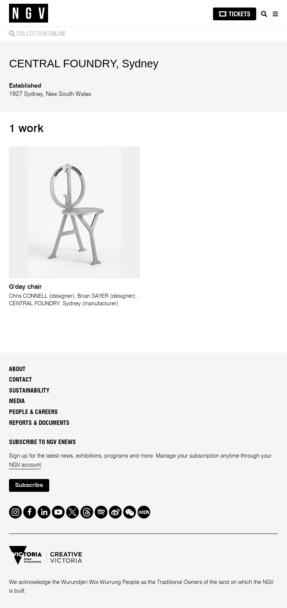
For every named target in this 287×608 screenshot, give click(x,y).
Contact (20, 380)
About (17, 369)
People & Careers (33, 412)
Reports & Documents (39, 423)
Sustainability (29, 391)
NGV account (25, 465)
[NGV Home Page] (28, 13)
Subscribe (29, 485)
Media (17, 401)
